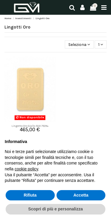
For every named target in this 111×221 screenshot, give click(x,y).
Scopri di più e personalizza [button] (55, 209)
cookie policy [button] (26, 169)
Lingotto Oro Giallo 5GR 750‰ (30, 125)
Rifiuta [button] (30, 195)
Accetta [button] (81, 195)
